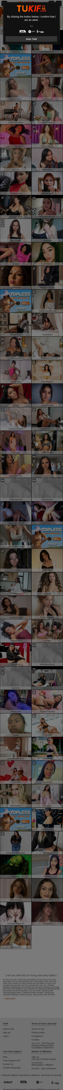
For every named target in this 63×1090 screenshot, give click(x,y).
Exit (31, 26)
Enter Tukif (31, 39)
